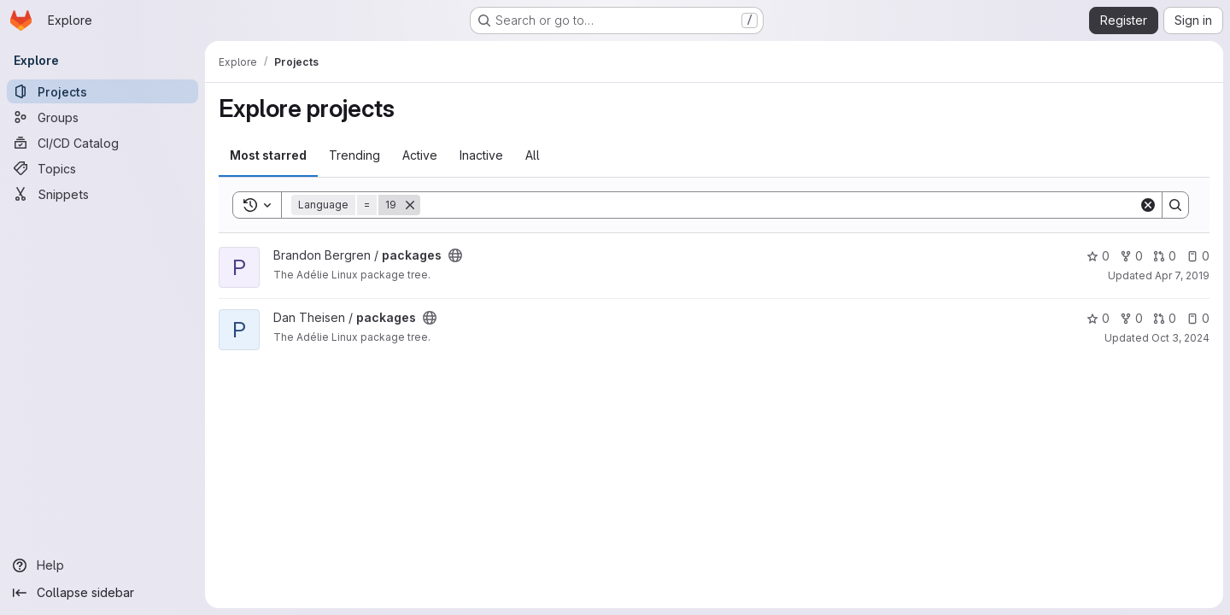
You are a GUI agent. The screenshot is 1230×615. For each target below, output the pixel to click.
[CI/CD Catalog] (102, 143)
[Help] (102, 565)
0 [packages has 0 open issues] (1198, 256)
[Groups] (102, 117)
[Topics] (102, 168)
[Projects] (102, 91)
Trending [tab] (354, 155)
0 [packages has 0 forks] (1131, 256)
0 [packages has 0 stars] (1098, 256)
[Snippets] (102, 194)
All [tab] (532, 155)
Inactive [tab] (481, 155)
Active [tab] (419, 155)
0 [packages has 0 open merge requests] (1164, 256)
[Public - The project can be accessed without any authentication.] (455, 255)
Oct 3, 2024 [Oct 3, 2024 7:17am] (1180, 337)
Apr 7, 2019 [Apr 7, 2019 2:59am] (1182, 275)
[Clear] (1148, 205)
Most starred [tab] (268, 155)
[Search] (779, 205)
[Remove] (410, 205)
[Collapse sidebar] (102, 593)
